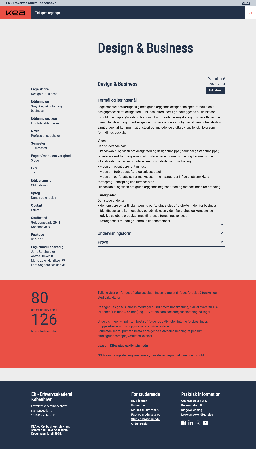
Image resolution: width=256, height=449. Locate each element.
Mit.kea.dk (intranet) (145, 410)
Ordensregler (139, 424)
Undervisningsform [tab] (160, 233)
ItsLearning (139, 405)
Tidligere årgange (47, 13)
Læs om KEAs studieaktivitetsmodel (123, 346)
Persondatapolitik (193, 405)
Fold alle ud (215, 90)
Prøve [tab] (160, 242)
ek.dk (246, 3)
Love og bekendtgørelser (197, 414)
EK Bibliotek (139, 401)
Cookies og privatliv (194, 401)
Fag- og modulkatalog (145, 414)
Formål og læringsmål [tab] (160, 101)
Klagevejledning (191, 410)
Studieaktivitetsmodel (145, 419)
